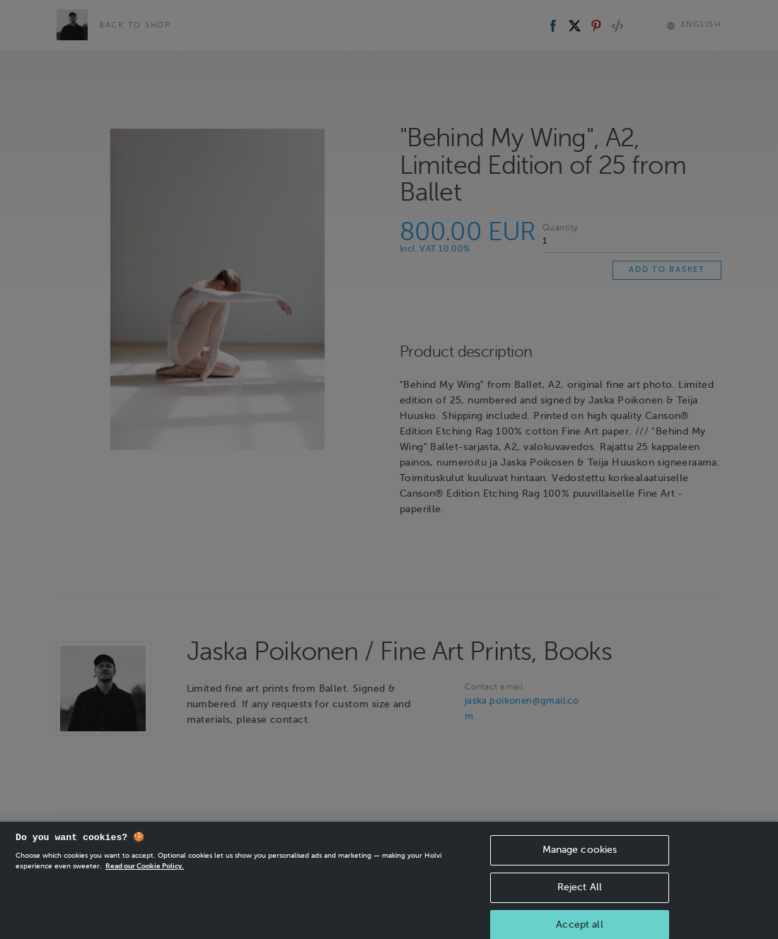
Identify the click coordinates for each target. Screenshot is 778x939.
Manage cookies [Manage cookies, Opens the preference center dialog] (579, 864)
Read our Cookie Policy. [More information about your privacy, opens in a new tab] (144, 881)
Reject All (579, 902)
